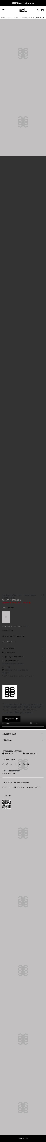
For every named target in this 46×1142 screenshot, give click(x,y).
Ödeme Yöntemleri (23, 660)
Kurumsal (7, 740)
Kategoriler (5, 17)
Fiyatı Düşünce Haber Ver (13, 636)
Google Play (32, 753)
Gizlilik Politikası (18, 787)
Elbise (16, 17)
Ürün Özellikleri (23, 648)
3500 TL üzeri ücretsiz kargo (23, 3)
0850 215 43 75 (8, 773)
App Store (9, 753)
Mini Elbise (26, 17)
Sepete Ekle (23, 1138)
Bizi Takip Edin (8, 759)
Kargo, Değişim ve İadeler (23, 656)
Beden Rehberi (7, 631)
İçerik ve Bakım (23, 652)
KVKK (4, 787)
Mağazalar (12, 719)
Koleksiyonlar (9, 734)
